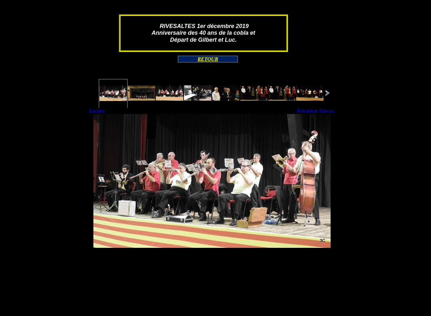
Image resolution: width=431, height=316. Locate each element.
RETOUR (208, 59)
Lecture (97, 110)
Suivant (327, 110)
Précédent (307, 110)
